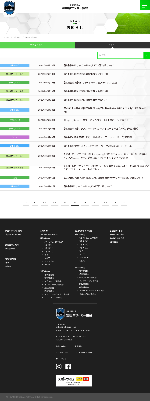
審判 (7, 262)
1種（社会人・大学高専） (54, 241)
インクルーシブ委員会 (54, 284)
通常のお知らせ (31, 37)
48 (105, 202)
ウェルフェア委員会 (53, 297)
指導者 (8, 266)
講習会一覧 (10, 248)
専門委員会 (80, 267)
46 (85, 202)
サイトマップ (61, 358)
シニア (47, 258)
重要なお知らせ (37, 45)
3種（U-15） (49, 248)
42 (44, 202)
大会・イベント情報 (13, 230)
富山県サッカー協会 (48, 234)
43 (54, 202)
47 (95, 202)
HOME (6, 37)
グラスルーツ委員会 (53, 281)
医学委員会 (49, 291)
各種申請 (114, 242)
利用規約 (78, 346)
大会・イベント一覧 (13, 234)
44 (65, 202)
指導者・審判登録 (117, 238)
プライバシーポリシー (84, 352)
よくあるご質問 (62, 352)
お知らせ (17, 37)
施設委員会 (49, 287)
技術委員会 (49, 278)
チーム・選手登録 (117, 234)
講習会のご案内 (12, 244)
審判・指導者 (10, 258)
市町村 (47, 264)
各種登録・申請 (116, 230)
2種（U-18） (49, 245)
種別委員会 (80, 234)
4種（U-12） (49, 251)
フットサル (49, 261)
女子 (46, 254)
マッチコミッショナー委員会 (56, 294)
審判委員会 (49, 274)
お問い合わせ (61, 346)
